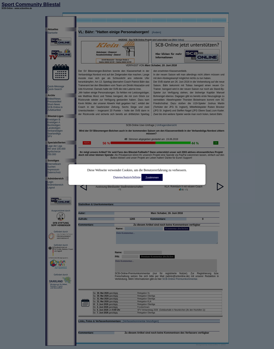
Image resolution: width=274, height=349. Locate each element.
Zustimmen (152, 177)
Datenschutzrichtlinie (127, 177)
